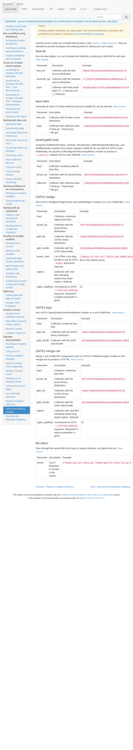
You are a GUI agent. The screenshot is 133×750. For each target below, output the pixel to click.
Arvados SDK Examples (12, 304)
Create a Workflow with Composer (15, 57)
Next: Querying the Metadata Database (111, 486)
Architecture (38, 9)
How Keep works (14, 155)
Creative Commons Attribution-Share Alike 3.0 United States (87, 495)
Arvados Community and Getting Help (16, 28)
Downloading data (15, 128)
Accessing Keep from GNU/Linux (16, 134)
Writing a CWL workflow (13, 252)
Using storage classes (13, 173)
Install (72, 9)
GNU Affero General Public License (16, 323)
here (114, 21)
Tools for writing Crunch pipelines (14, 365)
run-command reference (13, 395)
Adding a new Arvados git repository (13, 218)
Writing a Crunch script (14, 372)
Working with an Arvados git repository (14, 229)
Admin (61, 9)
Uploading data (13, 124)
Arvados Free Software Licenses (15, 315)
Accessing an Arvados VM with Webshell (14, 73)
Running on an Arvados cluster (13, 380)
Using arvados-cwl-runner (15, 202)
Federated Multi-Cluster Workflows (15, 260)
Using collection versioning (14, 181)
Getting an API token (16, 116)
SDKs (24, 9)
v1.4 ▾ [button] (83, 9)
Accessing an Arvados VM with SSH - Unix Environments (14, 85)
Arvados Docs (12, 3)
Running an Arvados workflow (16, 195)
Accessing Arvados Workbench (15, 42)
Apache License (14, 328)
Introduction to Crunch (13, 245)
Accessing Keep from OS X (16, 142)
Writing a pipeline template (14, 357)
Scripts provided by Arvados (15, 410)
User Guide (11, 9)
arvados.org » (101, 9)
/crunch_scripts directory (104, 43)
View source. (42, 59)
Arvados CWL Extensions (13, 275)
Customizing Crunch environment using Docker (16, 284)
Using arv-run (12, 351)
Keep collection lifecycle (13, 161)
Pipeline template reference (14, 403)
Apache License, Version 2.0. (92, 498)
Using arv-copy (13, 167)
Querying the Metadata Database (16, 418)
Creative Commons (15, 333)
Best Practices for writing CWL (15, 267)
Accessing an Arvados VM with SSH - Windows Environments (14, 99)
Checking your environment (13, 111)
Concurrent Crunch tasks (15, 388)
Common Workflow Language (89, 34)
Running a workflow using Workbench (16, 50)
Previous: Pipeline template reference (55, 486)
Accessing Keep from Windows (16, 149)
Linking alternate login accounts (14, 297)
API (51, 9)
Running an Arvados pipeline (16, 345)
